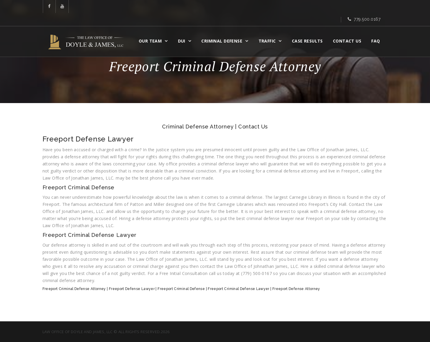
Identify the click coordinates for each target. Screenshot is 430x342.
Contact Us (348, 28)
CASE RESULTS (308, 28)
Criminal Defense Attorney (198, 126)
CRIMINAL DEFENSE (223, 28)
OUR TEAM (151, 28)
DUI (183, 28)
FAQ (377, 28)
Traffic (268, 28)
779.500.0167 (367, 6)
